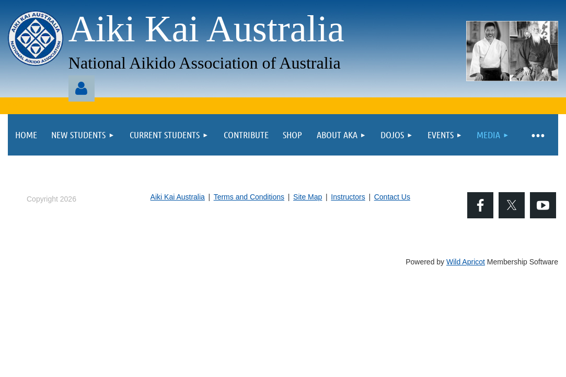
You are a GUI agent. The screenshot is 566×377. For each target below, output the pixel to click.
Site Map (307, 197)
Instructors (348, 197)
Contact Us (392, 197)
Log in (81, 88)
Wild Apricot (465, 262)
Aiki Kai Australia (178, 197)
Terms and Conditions (249, 197)
